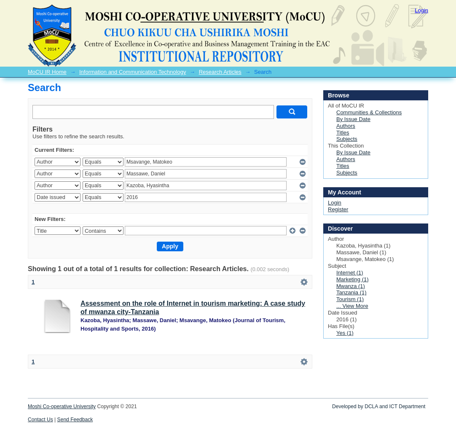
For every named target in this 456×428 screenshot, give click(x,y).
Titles (342, 132)
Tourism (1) (350, 299)
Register (338, 209)
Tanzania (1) (351, 292)
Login (421, 10)
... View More (352, 306)
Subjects (346, 139)
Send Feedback (75, 420)
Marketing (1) (352, 279)
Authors (345, 126)
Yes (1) (345, 333)
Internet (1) (349, 272)
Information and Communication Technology (132, 72)
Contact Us (40, 420)
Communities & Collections (369, 112)
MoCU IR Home (47, 72)
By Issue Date (353, 119)
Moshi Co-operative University (62, 406)
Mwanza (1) (350, 286)
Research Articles (220, 72)
